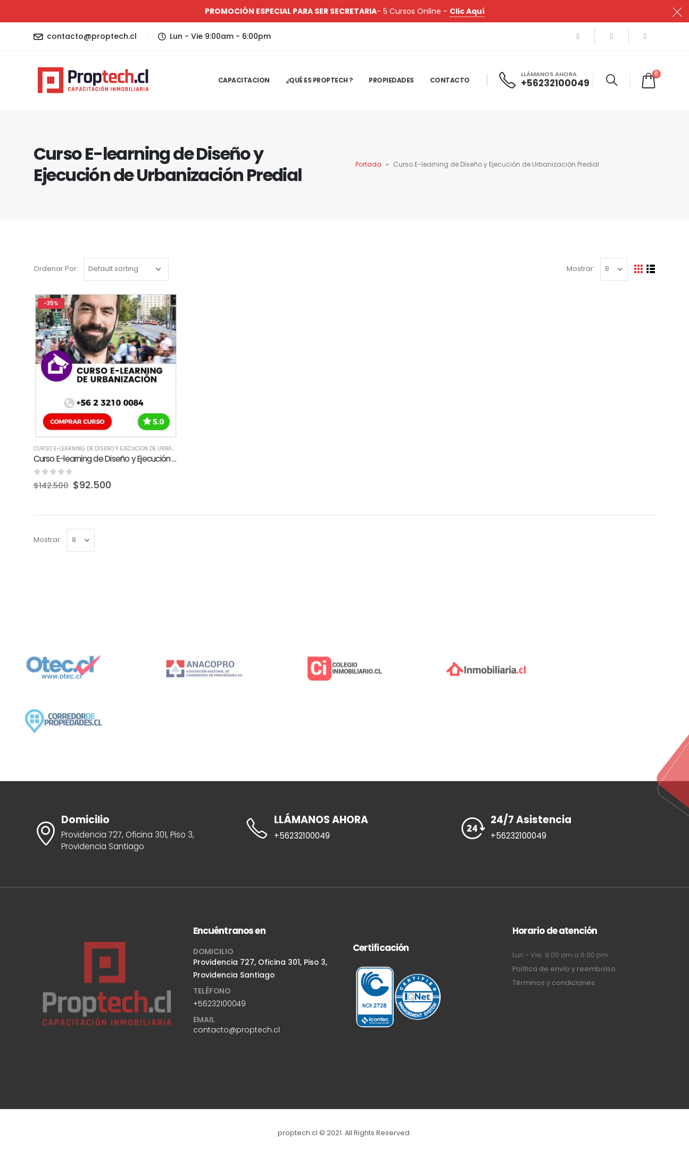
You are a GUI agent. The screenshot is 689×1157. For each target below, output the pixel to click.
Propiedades (391, 80)
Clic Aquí (467, 11)
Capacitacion (244, 80)
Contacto (450, 80)
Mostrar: (581, 269)
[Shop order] (126, 269)
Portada (368, 164)
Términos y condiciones (553, 982)
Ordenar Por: (56, 269)
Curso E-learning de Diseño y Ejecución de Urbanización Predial (127, 448)
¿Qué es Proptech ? (319, 80)
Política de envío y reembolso (564, 968)
